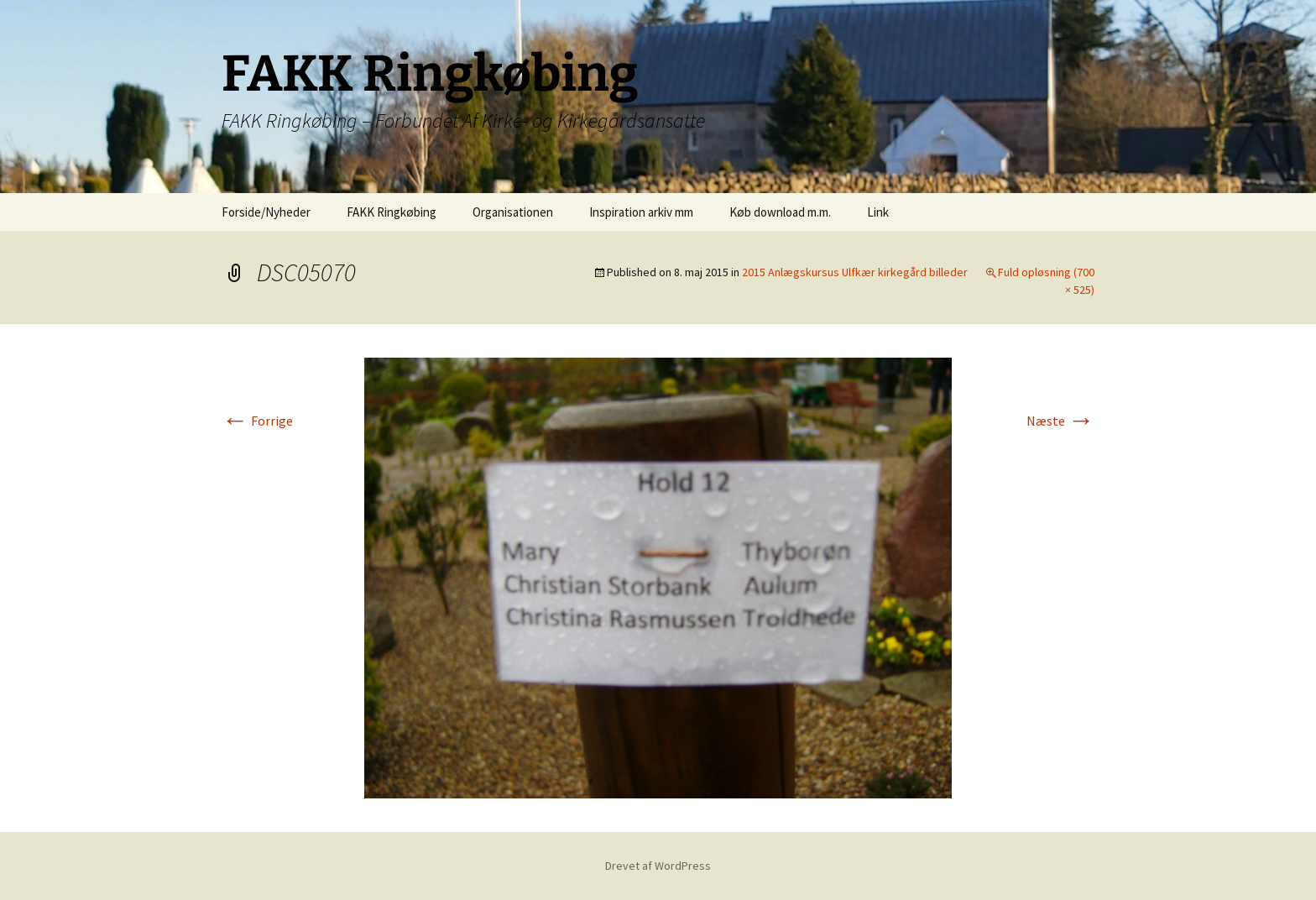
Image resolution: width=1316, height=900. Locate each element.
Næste (1060, 420)
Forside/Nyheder (266, 212)
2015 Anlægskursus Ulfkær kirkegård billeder (855, 272)
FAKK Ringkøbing (391, 212)
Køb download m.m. (780, 212)
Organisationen (513, 212)
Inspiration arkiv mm (641, 212)
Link (878, 212)
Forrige (257, 420)
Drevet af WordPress (658, 865)
